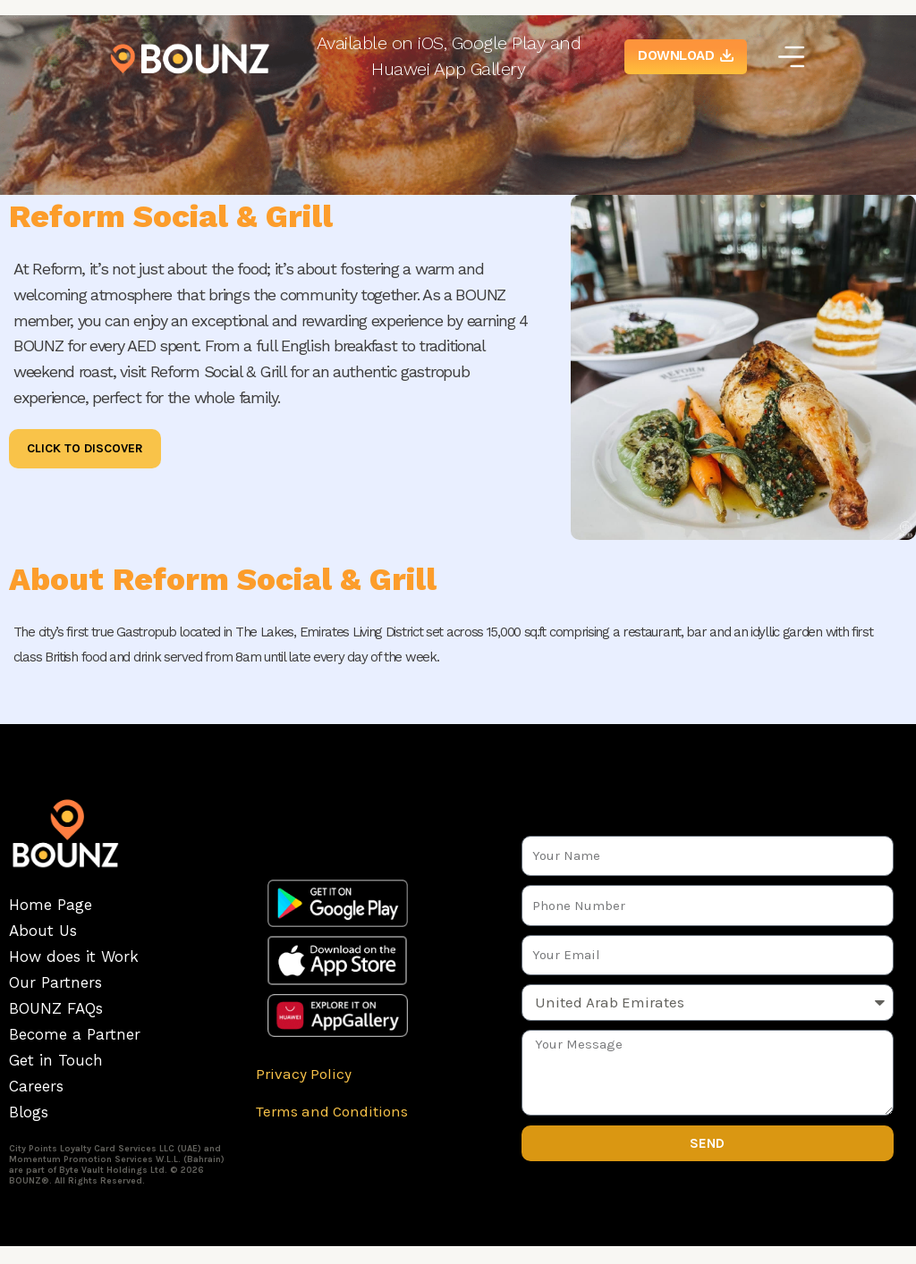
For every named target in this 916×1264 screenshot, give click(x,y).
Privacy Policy (304, 1074)
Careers (36, 1086)
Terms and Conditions (332, 1111)
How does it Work (74, 956)
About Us (43, 931)
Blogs (28, 1112)
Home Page (50, 905)
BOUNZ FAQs (56, 1008)
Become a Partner (74, 1034)
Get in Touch (56, 1060)
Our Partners (55, 982)
